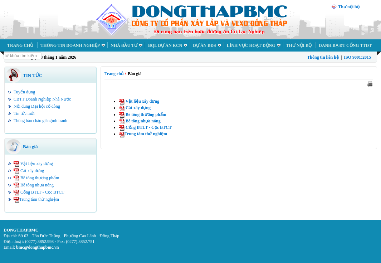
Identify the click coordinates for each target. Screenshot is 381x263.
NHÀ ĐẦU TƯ (124, 45)
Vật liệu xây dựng (36, 163)
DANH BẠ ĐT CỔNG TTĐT (345, 45)
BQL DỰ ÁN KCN (165, 45)
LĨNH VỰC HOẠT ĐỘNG (251, 45)
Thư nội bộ (348, 6)
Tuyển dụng (24, 91)
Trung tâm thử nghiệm (39, 199)
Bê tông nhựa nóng (37, 184)
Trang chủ (113, 73)
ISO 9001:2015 (357, 57)
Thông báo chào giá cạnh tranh (40, 120)
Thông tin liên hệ (323, 57)
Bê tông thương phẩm (39, 177)
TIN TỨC (32, 75)
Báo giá (30, 146)
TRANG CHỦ (20, 45)
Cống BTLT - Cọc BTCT (42, 192)
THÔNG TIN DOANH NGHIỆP (70, 45)
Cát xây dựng (32, 170)
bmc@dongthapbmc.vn (37, 247)
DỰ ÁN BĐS (204, 45)
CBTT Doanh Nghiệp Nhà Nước (42, 99)
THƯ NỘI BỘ (299, 45)
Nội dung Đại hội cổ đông (37, 106)
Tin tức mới (24, 113)
